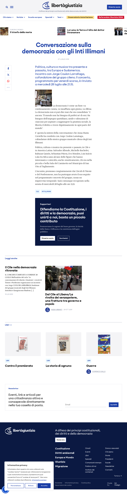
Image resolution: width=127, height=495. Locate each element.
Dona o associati (112, 448)
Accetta (44, 485)
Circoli (87, 448)
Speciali (48, 17)
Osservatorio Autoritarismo (80, 17)
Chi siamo (7, 17)
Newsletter (109, 466)
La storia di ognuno (58, 365)
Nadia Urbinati (53, 309)
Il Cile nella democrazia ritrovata (20, 269)
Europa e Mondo (64, 457)
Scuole (107, 463)
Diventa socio (114, 7)
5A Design (113, 484)
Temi (59, 17)
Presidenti (109, 459)
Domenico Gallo (95, 371)
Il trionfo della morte (22, 32)
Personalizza (16, 485)
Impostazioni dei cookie (63, 485)
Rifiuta (30, 485)
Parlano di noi (90, 466)
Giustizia (60, 462)
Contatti (108, 470)
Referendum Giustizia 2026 (111, 17)
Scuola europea (35, 17)
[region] (29, 476)
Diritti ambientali (64, 453)
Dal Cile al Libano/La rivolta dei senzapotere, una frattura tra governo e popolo (63, 299)
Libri (8, 325)
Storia (107, 455)
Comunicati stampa (93, 463)
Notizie (20, 17)
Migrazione (61, 466)
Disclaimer (58, 483)
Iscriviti (113, 405)
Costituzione (62, 448)
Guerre (91, 365)
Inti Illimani (46, 191)
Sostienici (63, 238)
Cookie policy (86, 483)
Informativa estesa (39, 480)
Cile (37, 191)
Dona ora (61, 440)
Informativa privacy (71, 483)
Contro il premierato (19, 365)
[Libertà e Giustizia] (62, 5)
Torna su (118, 476)
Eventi (87, 452)
